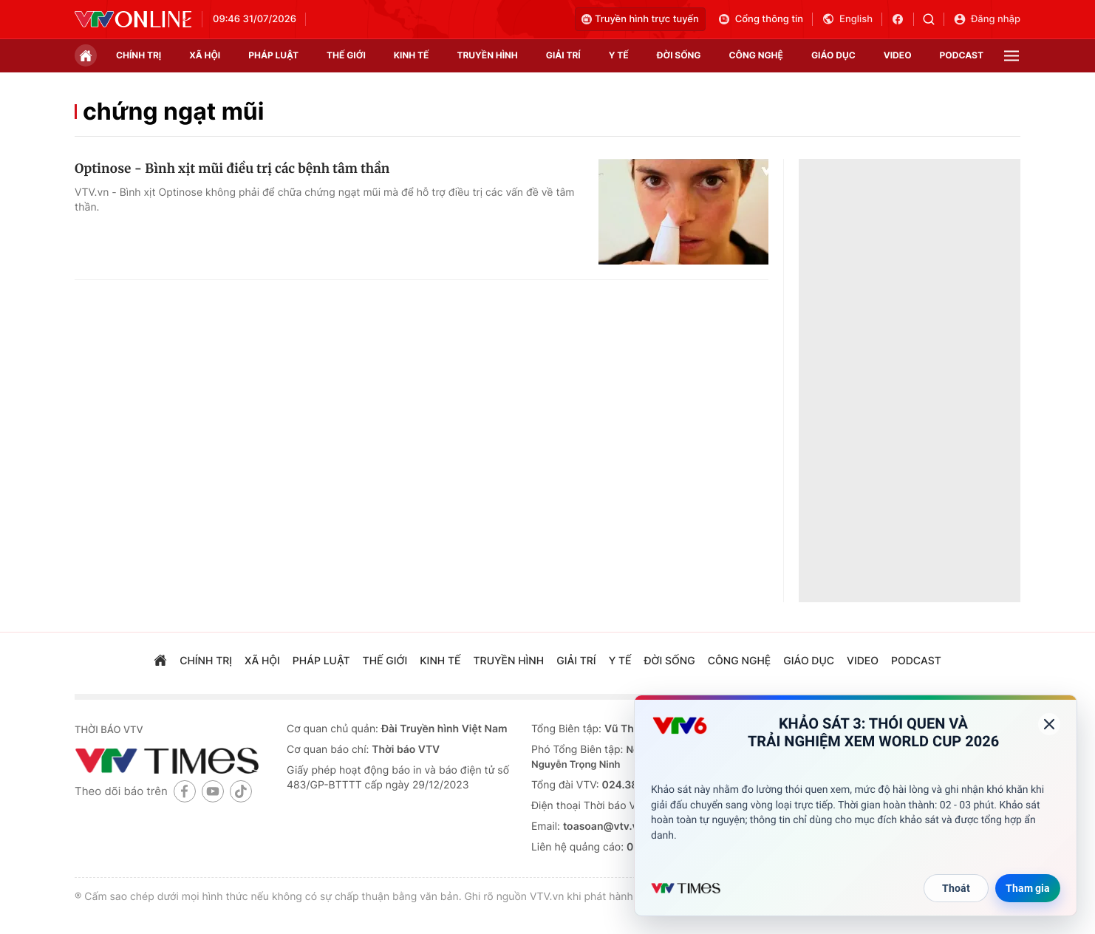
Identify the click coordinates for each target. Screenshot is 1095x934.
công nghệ (756, 55)
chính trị (138, 55)
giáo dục (833, 55)
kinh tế (411, 55)
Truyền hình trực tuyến (640, 19)
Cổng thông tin (760, 19)
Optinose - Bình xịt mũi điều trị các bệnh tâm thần (232, 168)
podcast (961, 55)
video (898, 55)
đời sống (679, 55)
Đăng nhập (986, 19)
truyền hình (487, 55)
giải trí (563, 55)
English (847, 19)
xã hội (204, 55)
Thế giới (346, 55)
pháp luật (273, 55)
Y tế (619, 55)
